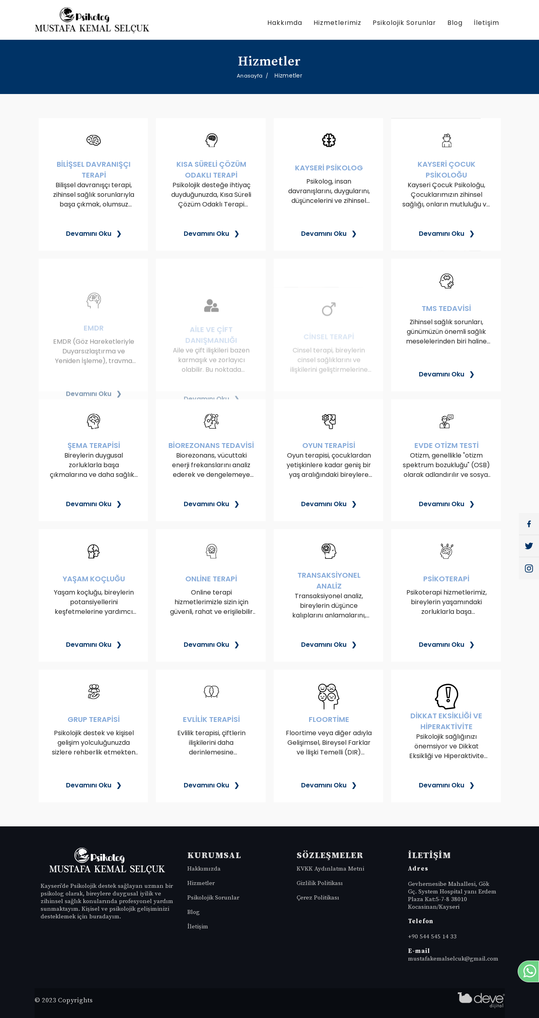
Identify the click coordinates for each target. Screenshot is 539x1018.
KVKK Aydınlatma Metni (330, 869)
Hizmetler (201, 883)
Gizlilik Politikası (320, 883)
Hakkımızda (204, 869)
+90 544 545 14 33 (432, 936)
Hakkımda (284, 22)
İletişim (486, 22)
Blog (455, 22)
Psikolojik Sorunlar (404, 22)
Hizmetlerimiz (337, 22)
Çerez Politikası (318, 897)
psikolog (53, 893)
